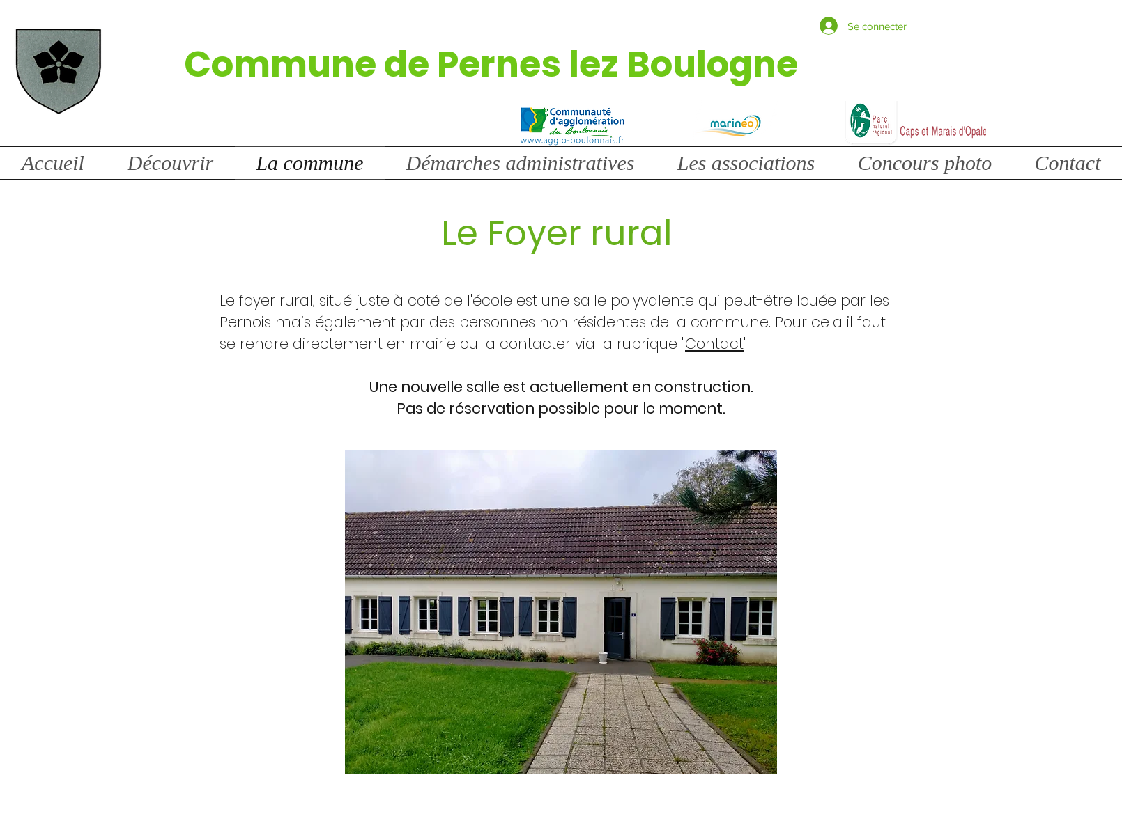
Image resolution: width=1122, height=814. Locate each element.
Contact (714, 344)
